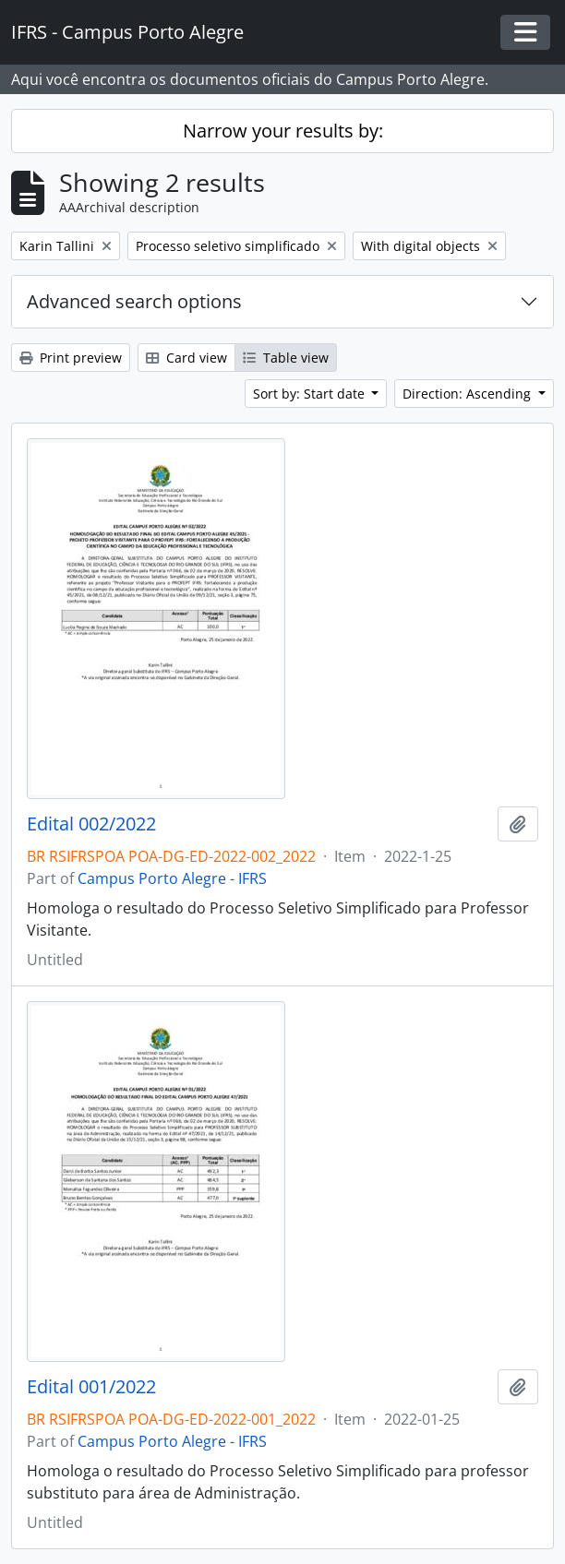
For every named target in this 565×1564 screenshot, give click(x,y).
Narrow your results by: (283, 130)
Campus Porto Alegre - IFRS (172, 878)
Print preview (70, 357)
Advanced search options (134, 301)
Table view (286, 357)
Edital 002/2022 (91, 824)
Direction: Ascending (469, 393)
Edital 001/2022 (91, 1387)
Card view (186, 357)
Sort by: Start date (310, 393)
